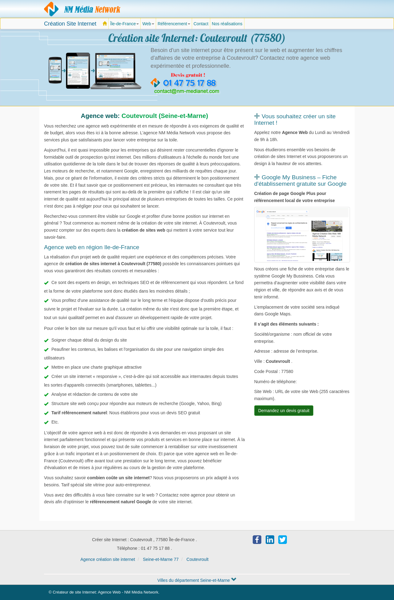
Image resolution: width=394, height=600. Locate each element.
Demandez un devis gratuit (284, 410)
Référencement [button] (174, 23)
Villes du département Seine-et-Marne (197, 580)
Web (148, 23)
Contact (201, 23)
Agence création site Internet (82, 9)
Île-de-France (125, 25)
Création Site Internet (70, 24)
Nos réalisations (227, 23)
